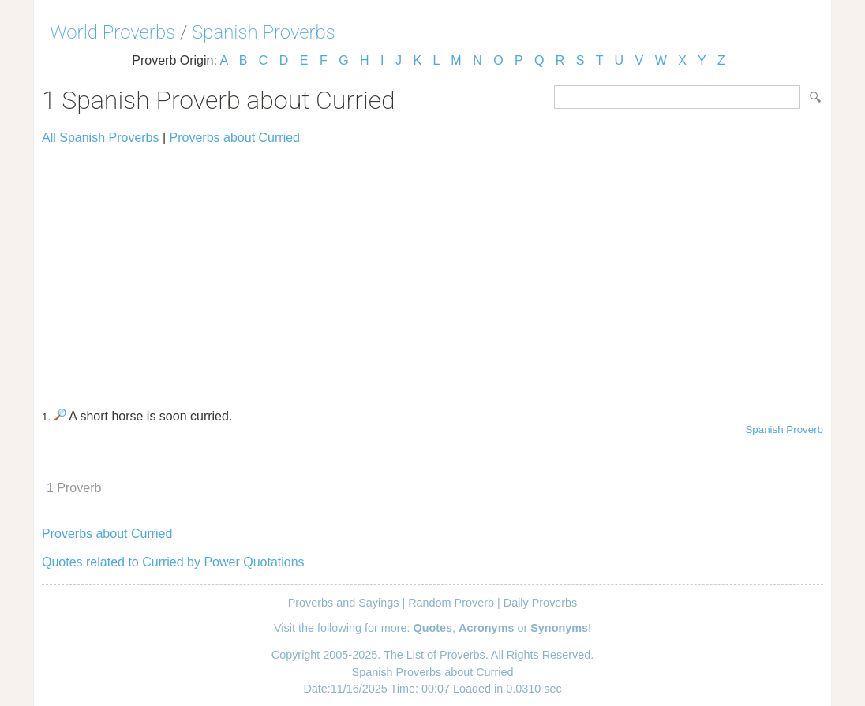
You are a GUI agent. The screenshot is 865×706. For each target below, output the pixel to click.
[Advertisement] (432, 269)
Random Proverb (451, 602)
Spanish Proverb (784, 429)
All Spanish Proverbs (100, 137)
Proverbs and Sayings (343, 602)
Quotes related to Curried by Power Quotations (173, 562)
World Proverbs (112, 32)
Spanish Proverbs (263, 32)
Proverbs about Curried (235, 137)
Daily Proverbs (541, 602)
